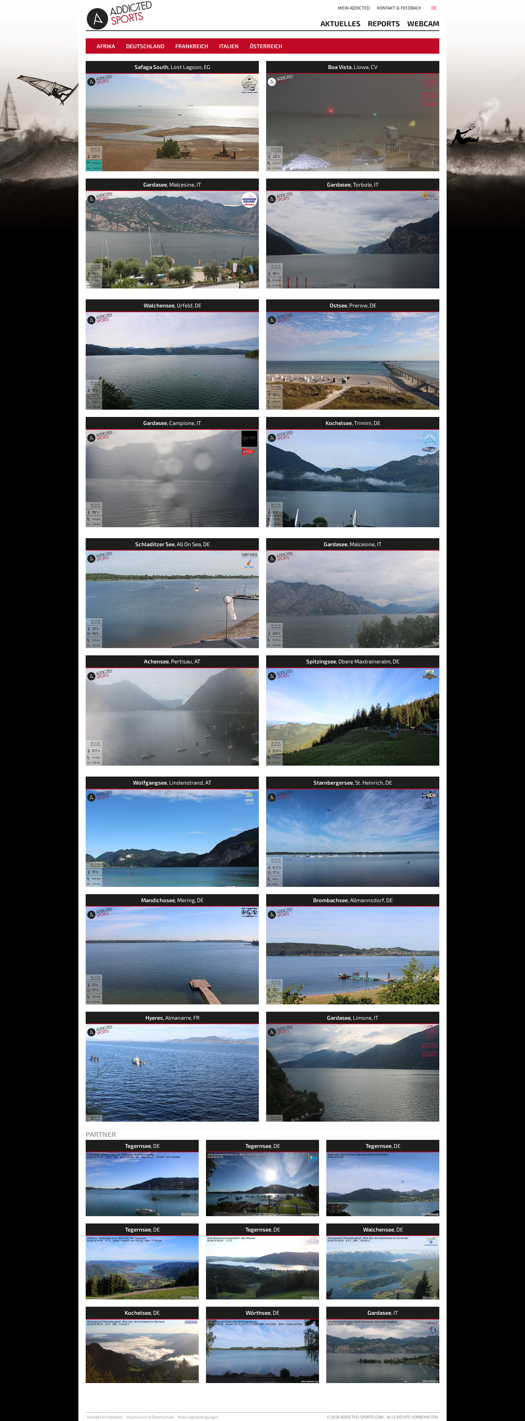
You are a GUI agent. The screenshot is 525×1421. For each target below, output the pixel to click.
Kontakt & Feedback (399, 7)
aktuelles (340, 23)
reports (384, 23)
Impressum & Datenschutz (150, 1416)
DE (434, 7)
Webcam (423, 23)
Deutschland (145, 46)
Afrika (106, 46)
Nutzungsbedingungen (198, 1416)
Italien (229, 46)
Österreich (266, 46)
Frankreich (191, 46)
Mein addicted (354, 7)
